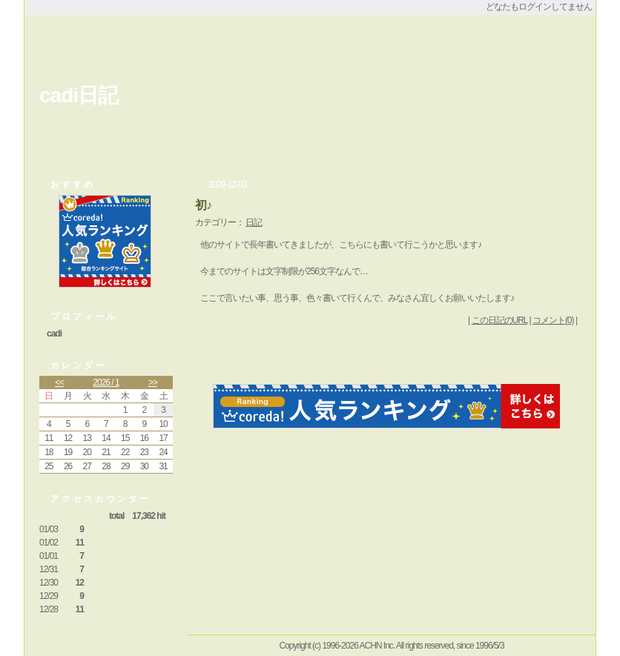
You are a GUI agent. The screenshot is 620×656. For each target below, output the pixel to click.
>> (152, 382)
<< (59, 382)
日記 (253, 222)
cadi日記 (78, 95)
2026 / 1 (106, 382)
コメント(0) (553, 320)
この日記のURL (500, 320)
